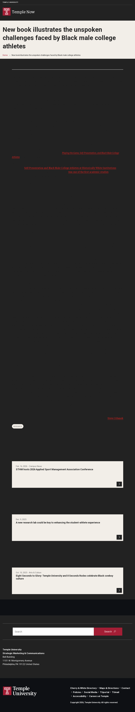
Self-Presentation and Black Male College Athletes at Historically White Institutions (70, 167)
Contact (125, 688)
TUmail (115, 692)
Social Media (90, 692)
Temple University (10, 2)
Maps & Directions (109, 688)
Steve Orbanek (115, 418)
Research (17, 426)
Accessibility (79, 696)
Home (5, 55)
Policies (77, 692)
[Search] (53, 632)
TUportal (104, 692)
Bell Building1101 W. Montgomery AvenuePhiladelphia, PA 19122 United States (21, 660)
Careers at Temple (99, 696)
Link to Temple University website (20, 691)
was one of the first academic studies (88, 171)
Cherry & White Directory (83, 688)
